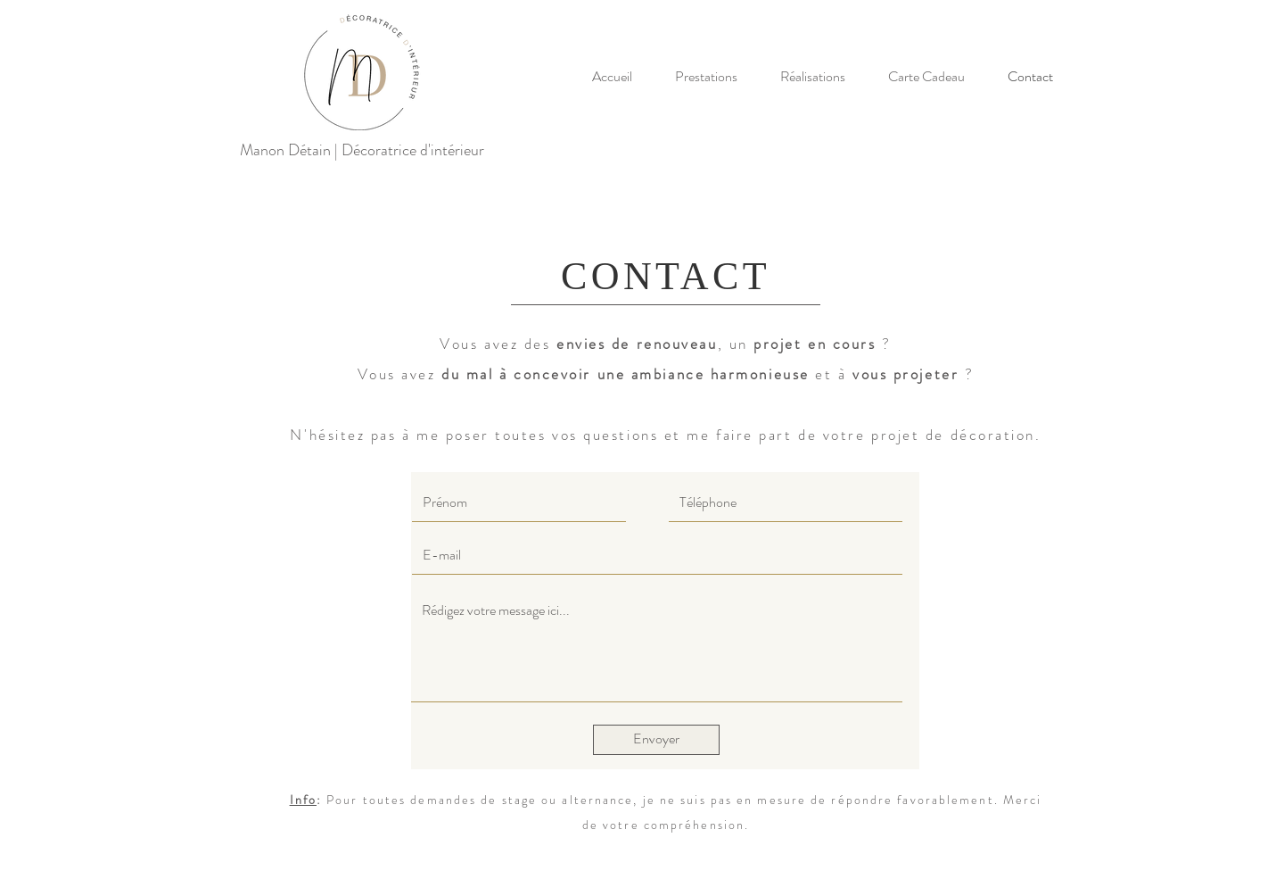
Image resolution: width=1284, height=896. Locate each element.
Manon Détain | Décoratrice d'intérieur (362, 150)
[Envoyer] (656, 740)
